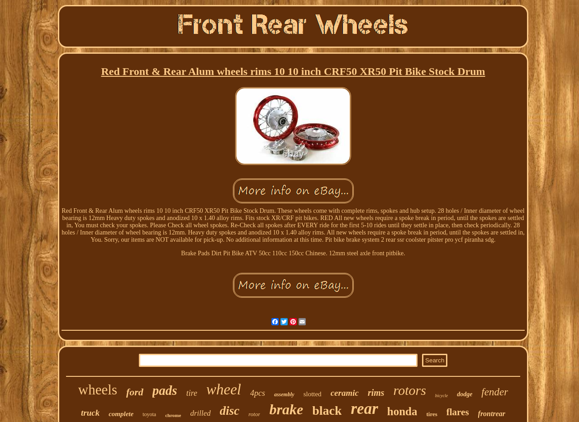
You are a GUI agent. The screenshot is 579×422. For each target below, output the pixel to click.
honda (402, 411)
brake (286, 409)
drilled (200, 413)
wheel (223, 389)
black (327, 410)
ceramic (345, 393)
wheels (97, 390)
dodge (464, 394)
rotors (410, 390)
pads (164, 390)
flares (457, 412)
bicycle (441, 395)
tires (431, 414)
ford (134, 392)
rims (376, 393)
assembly (284, 394)
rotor (254, 414)
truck (90, 412)
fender (494, 392)
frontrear (491, 413)
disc (230, 410)
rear (364, 408)
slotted (313, 394)
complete (121, 413)
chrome (173, 415)
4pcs (257, 393)
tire (191, 393)
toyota (149, 414)
